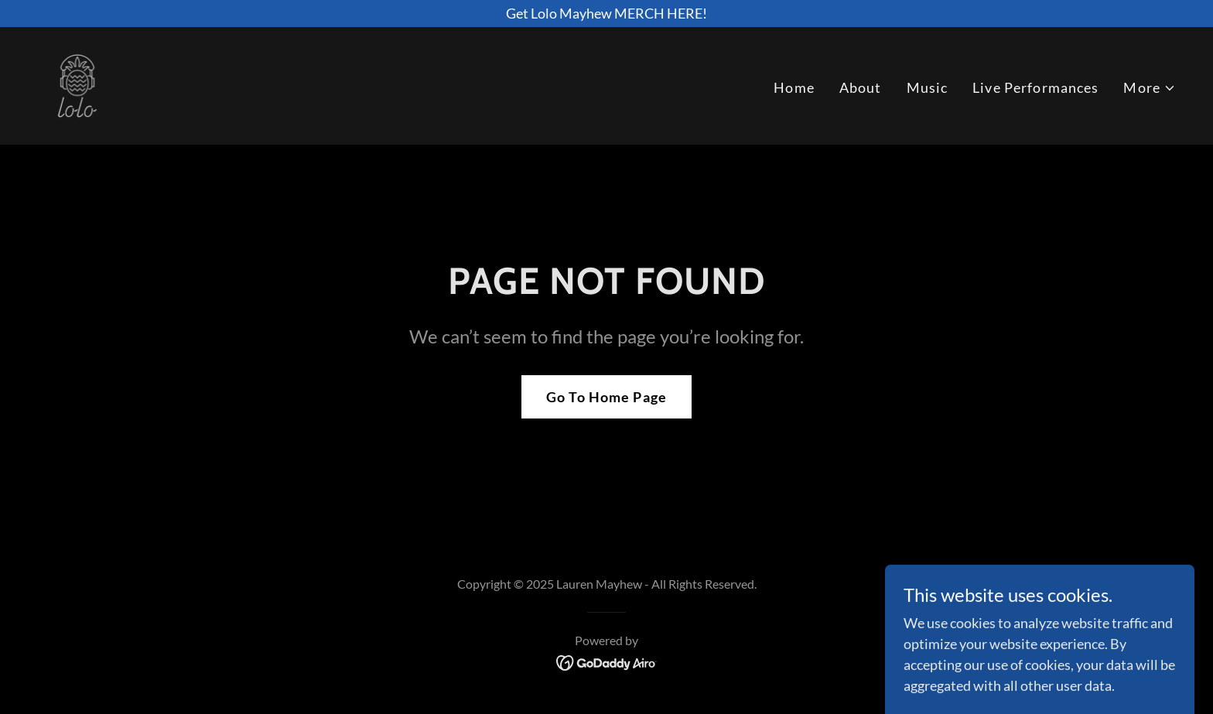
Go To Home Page (606, 396)
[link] (77, 84)
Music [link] (927, 87)
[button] (1149, 87)
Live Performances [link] (1035, 87)
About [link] (860, 87)
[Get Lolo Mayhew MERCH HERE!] (606, 13)
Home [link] (794, 87)
